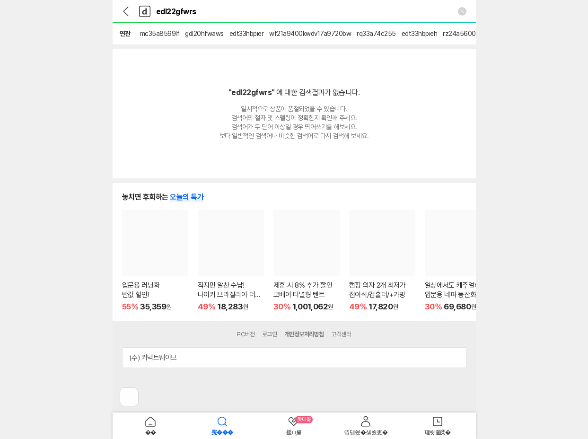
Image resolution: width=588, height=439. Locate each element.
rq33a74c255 (376, 33)
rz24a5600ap (463, 33)
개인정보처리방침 (304, 334)
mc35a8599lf (160, 33)
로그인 (269, 334)
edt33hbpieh (420, 33)
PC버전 (246, 334)
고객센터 (341, 334)
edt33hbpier (246, 33)
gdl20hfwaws (204, 33)
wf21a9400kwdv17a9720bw (310, 33)
